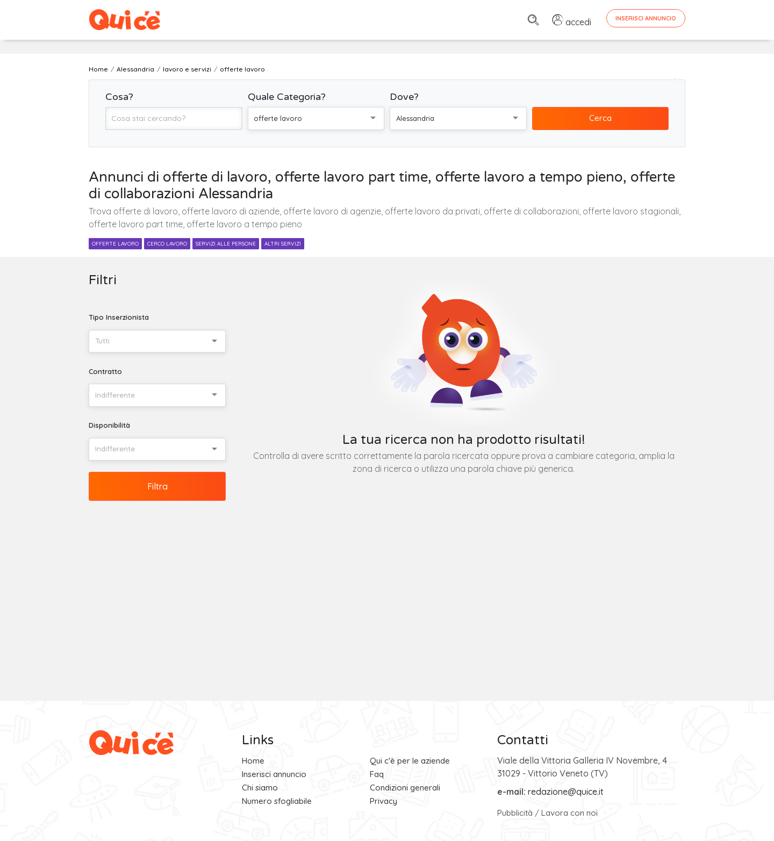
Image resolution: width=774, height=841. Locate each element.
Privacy (383, 801)
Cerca (600, 118)
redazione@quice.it (566, 791)
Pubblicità (515, 813)
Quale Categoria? (287, 97)
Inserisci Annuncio (645, 18)
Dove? (404, 97)
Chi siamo (260, 787)
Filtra (157, 486)
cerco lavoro (167, 243)
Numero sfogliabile (277, 801)
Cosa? (119, 97)
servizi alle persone (226, 243)
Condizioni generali (405, 787)
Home (253, 761)
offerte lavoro (115, 243)
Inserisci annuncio (274, 774)
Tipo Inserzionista (119, 317)
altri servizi (282, 243)
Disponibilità (109, 425)
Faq (377, 774)
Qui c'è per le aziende (410, 761)
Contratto (105, 371)
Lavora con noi (569, 813)
